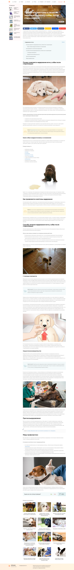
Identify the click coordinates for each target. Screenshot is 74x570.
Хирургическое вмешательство (33, 54)
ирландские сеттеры (29, 154)
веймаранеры (27, 159)
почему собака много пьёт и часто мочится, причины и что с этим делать (41, 430)
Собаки (30, 21)
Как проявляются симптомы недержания (34, 48)
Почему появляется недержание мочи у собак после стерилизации (39, 44)
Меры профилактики (30, 58)
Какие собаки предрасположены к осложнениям (36, 46)
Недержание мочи (34, 129)
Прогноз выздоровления (31, 56)
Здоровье (33, 21)
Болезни (36, 21)
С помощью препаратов (31, 52)
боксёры (26, 152)
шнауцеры (31, 156)
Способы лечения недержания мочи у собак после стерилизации (38, 50)
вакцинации (27, 446)
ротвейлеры (27, 153)
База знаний (27, 21)
